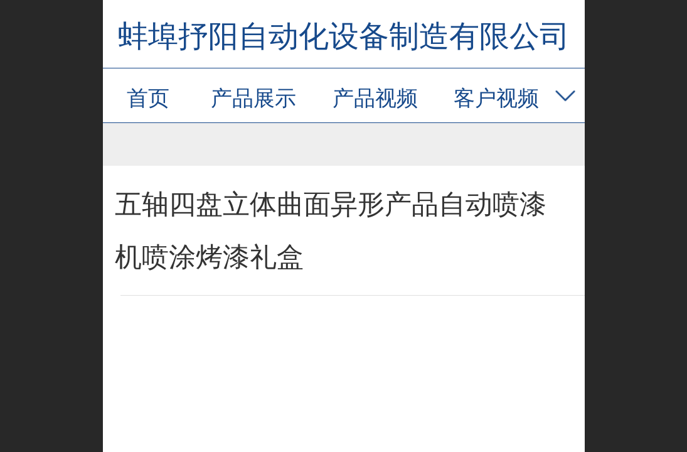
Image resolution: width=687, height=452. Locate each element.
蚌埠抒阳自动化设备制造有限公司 (344, 36)
